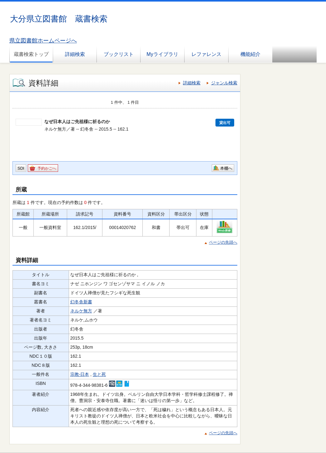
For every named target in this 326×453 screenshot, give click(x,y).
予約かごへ (46, 168)
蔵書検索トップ (31, 54)
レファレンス (206, 54)
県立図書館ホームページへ (43, 40)
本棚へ (226, 168)
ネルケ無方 (81, 310)
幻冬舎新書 (81, 301)
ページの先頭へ (223, 242)
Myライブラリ (162, 54)
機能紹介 (250, 54)
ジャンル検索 (224, 82)
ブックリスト (119, 54)
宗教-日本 (79, 374)
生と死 (99, 374)
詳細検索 (75, 54)
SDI (20, 168)
